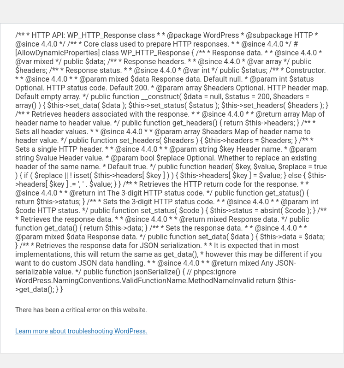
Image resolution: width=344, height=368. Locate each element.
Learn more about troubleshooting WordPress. (81, 331)
